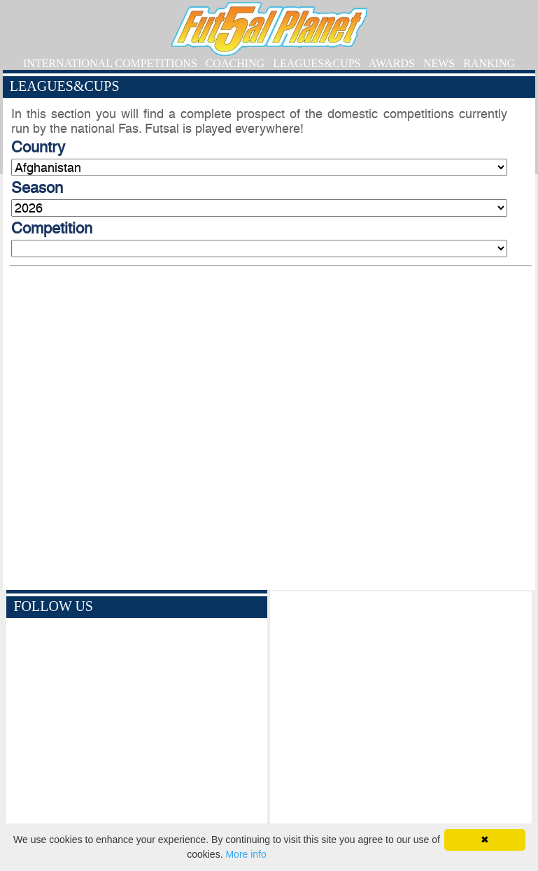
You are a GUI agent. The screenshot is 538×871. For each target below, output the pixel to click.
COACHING (235, 63)
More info (245, 854)
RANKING (489, 63)
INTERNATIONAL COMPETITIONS (110, 63)
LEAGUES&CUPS (316, 63)
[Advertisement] (400, 717)
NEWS (439, 63)
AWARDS (392, 63)
